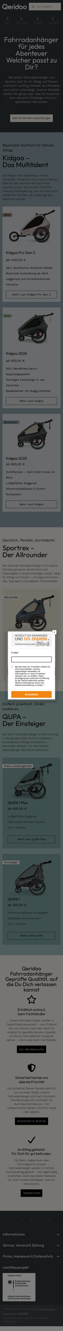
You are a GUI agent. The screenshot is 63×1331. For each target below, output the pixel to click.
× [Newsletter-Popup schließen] (54, 632)
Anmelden (31, 694)
